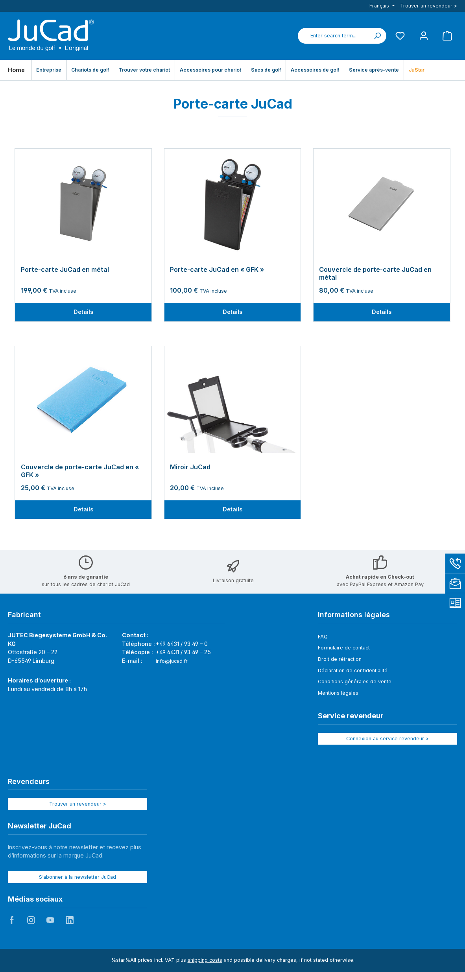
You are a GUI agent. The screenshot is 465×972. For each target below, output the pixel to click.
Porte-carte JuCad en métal (65, 269)
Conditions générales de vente (354, 681)
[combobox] (333, 36)
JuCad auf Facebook (12, 920)
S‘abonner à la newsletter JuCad (77, 877)
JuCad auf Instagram (31, 920)
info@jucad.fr (172, 661)
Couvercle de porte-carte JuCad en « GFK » (80, 471)
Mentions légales (338, 693)
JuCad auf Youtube (50, 920)
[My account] (424, 36)
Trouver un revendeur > (428, 6)
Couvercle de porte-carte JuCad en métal (375, 273)
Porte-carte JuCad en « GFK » (217, 269)
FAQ (323, 637)
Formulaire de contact (344, 648)
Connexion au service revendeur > (387, 738)
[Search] (377, 36)
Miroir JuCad (190, 467)
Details (83, 311)
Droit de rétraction (340, 659)
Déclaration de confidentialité (353, 670)
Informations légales (354, 614)
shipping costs (205, 960)
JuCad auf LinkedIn (70, 920)
